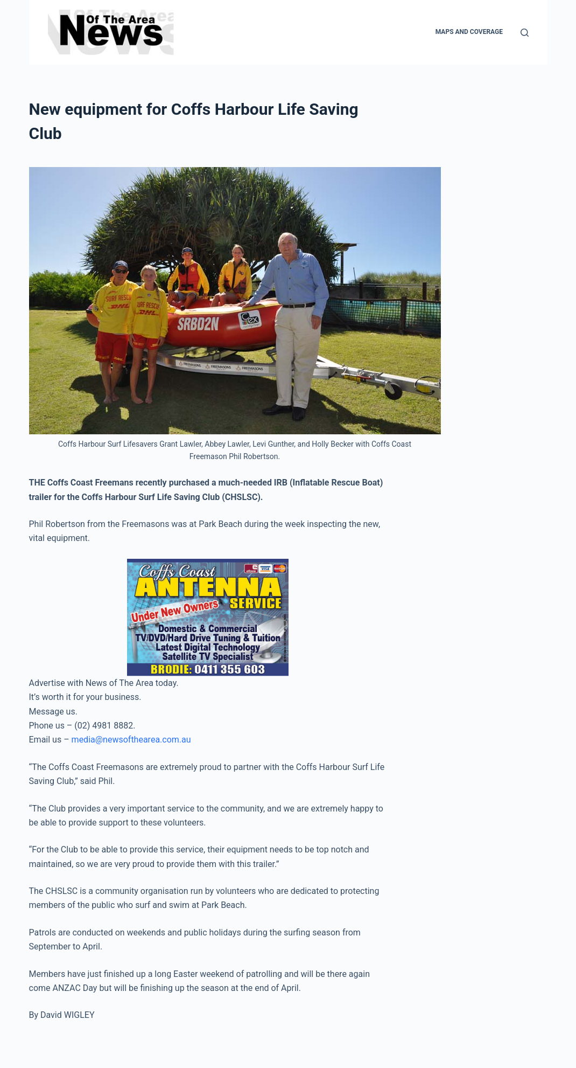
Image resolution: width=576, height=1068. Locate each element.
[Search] (525, 33)
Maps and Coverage (469, 32)
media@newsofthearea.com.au (131, 739)
